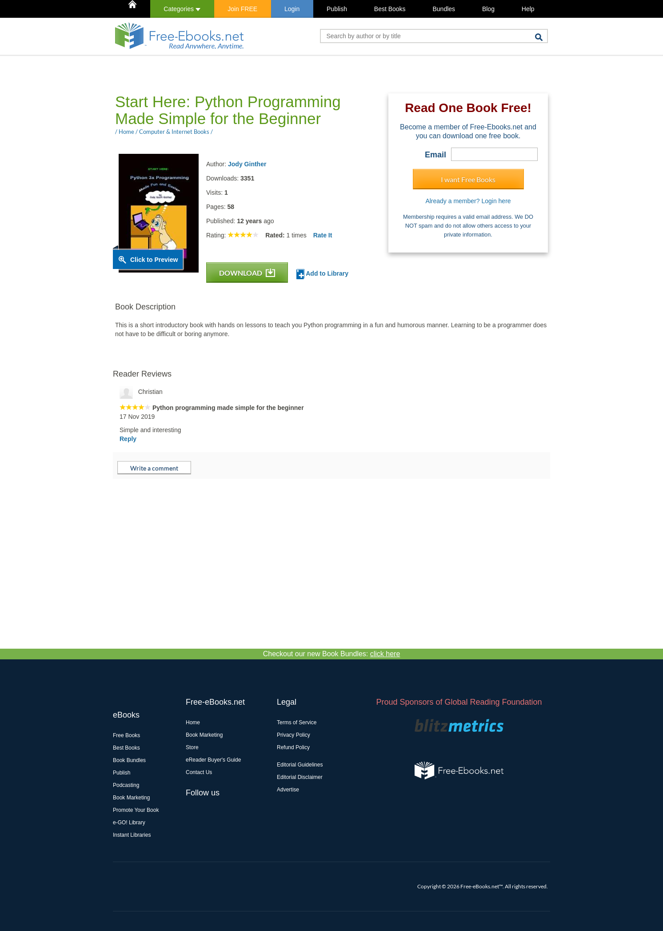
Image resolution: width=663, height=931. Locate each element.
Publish (337, 8)
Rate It (322, 235)
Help (528, 8)
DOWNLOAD (247, 273)
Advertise (288, 790)
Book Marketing (131, 798)
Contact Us (199, 772)
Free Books (126, 735)
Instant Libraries (132, 835)
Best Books (390, 8)
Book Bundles (129, 760)
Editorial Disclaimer (300, 777)
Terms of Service (296, 722)
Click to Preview (154, 259)
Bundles (443, 8)
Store (192, 747)
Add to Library (322, 274)
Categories (182, 8)
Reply (128, 438)
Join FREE (242, 8)
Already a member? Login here (468, 201)
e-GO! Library (129, 822)
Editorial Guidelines (300, 765)
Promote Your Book (136, 810)
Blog (488, 8)
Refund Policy (293, 747)
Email (435, 154)
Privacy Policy (293, 735)
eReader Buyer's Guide (213, 760)
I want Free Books (468, 179)
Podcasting (126, 785)
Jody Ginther (247, 164)
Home (193, 722)
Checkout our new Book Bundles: (331, 654)
